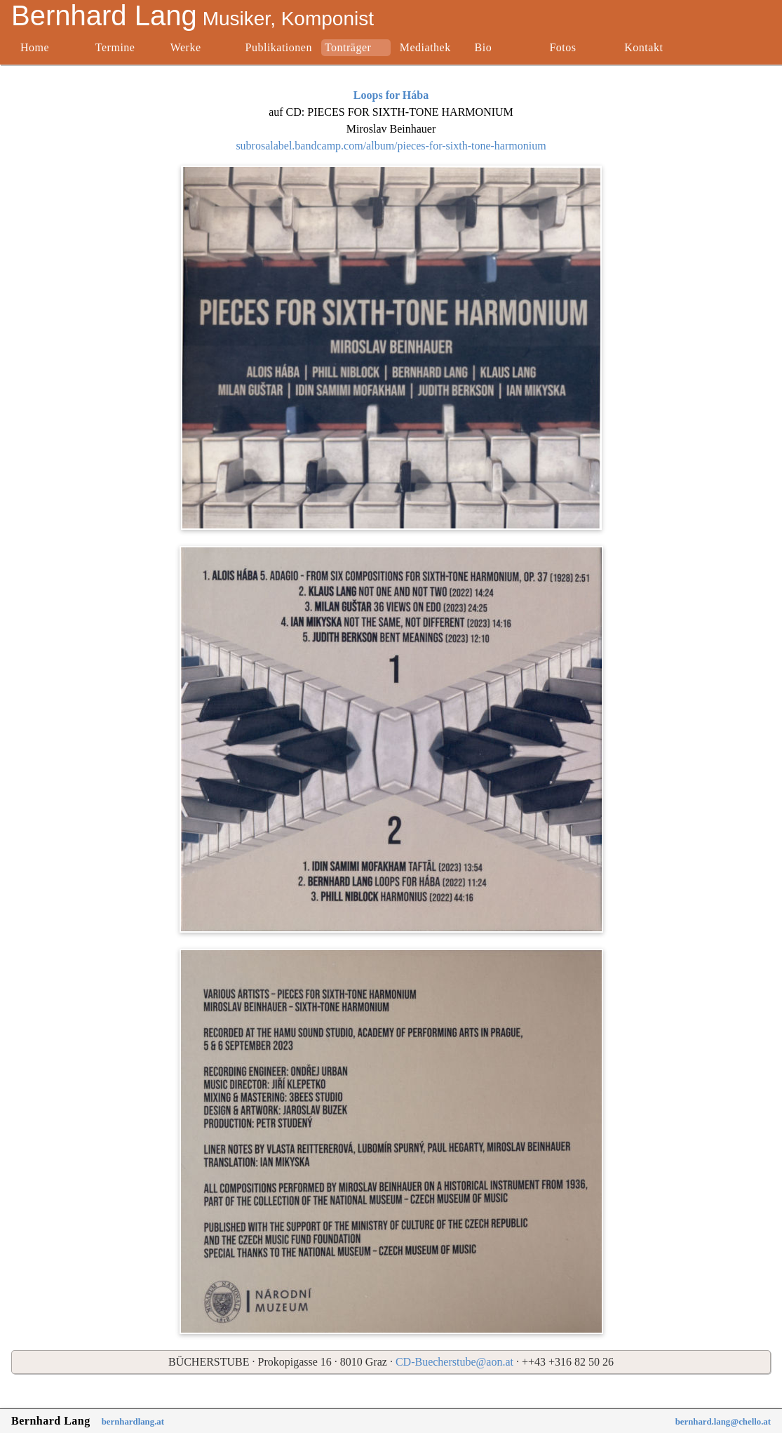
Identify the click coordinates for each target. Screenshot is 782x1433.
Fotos (562, 47)
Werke (185, 47)
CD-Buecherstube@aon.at (454, 1362)
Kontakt (643, 47)
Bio (483, 47)
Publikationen (278, 47)
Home (34, 47)
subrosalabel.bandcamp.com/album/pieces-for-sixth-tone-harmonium (391, 146)
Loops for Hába (391, 95)
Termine (115, 47)
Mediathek (425, 47)
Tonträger (348, 47)
